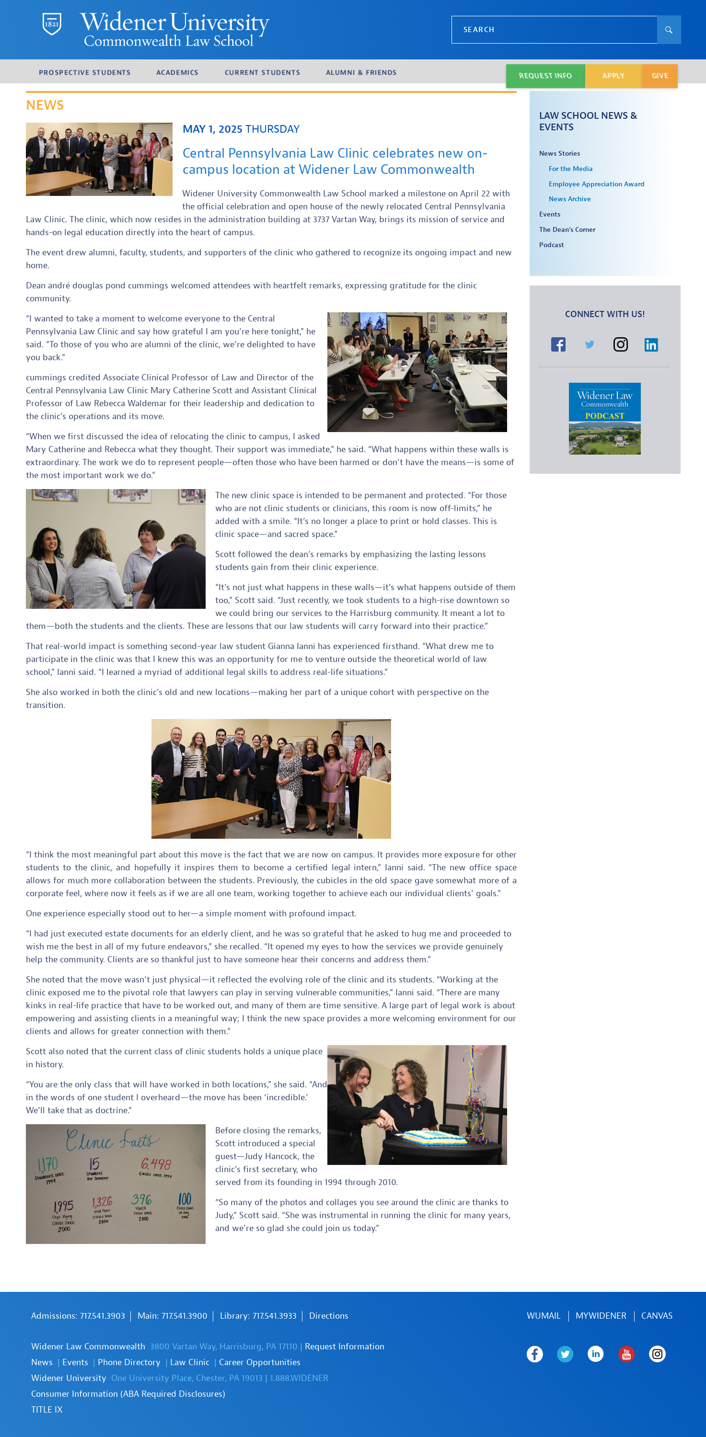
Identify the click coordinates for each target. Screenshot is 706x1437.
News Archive (570, 199)
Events (549, 214)
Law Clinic (189, 1362)
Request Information (344, 1346)
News (42, 1362)
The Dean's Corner (567, 230)
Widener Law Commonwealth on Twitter (566, 1354)
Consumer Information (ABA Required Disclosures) (128, 1394)
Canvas (657, 1316)
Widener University (68, 1378)
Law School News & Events (588, 121)
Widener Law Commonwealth (88, 1346)
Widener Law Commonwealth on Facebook (535, 1354)
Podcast (551, 245)
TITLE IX (47, 1409)
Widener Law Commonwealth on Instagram (535, 1375)
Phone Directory (129, 1362)
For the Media (571, 169)
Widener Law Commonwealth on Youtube (628, 1354)
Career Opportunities (260, 1362)
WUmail (544, 1316)
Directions (328, 1316)
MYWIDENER (601, 1316)
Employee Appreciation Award (597, 184)
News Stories (559, 154)
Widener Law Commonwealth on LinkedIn (597, 1354)
